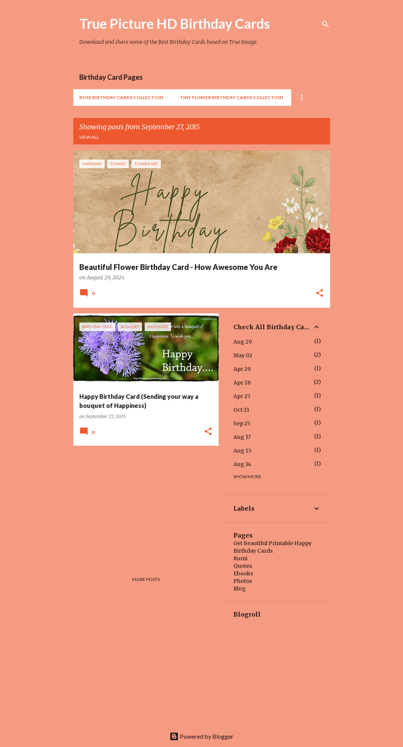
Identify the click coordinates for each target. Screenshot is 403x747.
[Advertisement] (143, 504)
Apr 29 (242, 369)
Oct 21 (241, 409)
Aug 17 (242, 437)
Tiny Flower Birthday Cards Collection (231, 97)
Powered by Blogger (201, 736)
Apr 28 (242, 382)
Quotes (242, 566)
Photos (242, 581)
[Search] (325, 24)
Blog (239, 588)
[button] (319, 293)
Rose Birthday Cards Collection (121, 97)
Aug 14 (242, 464)
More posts (146, 579)
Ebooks (243, 573)
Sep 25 (241, 423)
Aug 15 (242, 450)
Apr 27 (241, 396)
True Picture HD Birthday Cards (174, 23)
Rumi (240, 558)
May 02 (242, 355)
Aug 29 (242, 341)
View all (89, 137)
